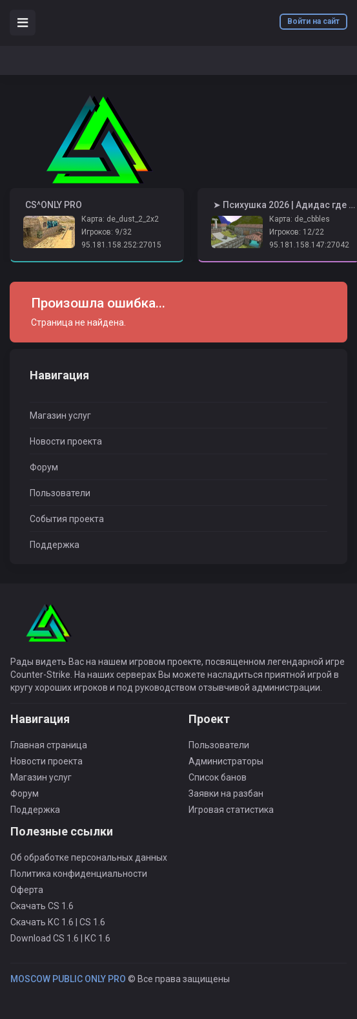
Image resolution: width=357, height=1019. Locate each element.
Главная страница (48, 745)
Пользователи (60, 493)
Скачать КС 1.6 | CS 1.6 (57, 922)
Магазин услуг (60, 415)
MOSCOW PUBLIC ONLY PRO (68, 979)
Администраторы (226, 761)
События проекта (67, 519)
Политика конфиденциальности (78, 873)
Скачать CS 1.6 (42, 906)
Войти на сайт (313, 21)
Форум (44, 467)
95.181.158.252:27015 (121, 244)
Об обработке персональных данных (88, 857)
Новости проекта (66, 441)
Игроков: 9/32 (106, 231)
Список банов (218, 777)
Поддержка (54, 545)
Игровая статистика (231, 809)
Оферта (26, 890)
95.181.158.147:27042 (309, 244)
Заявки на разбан (226, 793)
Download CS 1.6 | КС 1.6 (60, 938)
